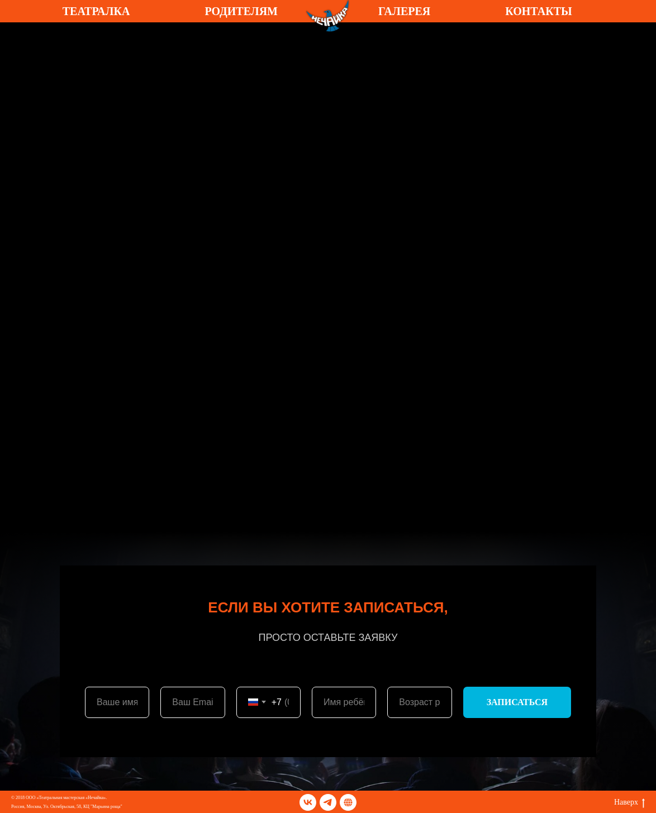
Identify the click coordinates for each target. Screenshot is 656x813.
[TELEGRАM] (348, 802)
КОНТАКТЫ (538, 11)
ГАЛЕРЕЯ (404, 11)
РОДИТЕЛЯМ (241, 11)
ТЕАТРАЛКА (96, 11)
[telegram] (328, 802)
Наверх (629, 803)
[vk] (308, 802)
